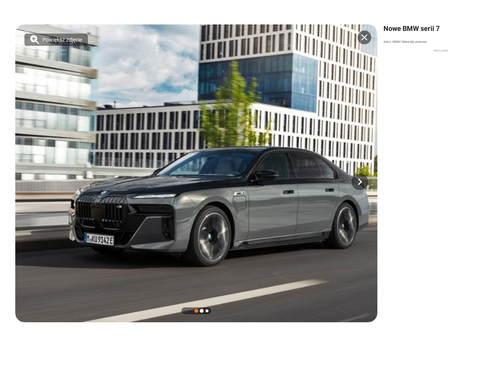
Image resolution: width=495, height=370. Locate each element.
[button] (359, 181)
